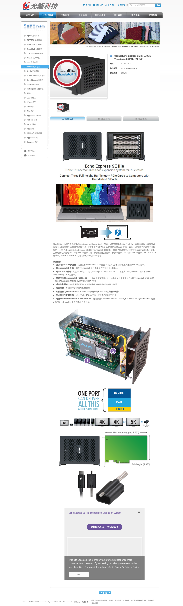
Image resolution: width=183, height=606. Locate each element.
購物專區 (151, 600)
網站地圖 (95, 603)
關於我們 (95, 600)
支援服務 (110, 600)
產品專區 (102, 600)
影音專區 (31, 156)
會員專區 (126, 600)
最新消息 (118, 600)
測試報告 (31, 151)
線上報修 (143, 600)
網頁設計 (77, 602)
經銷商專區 (135, 600)
